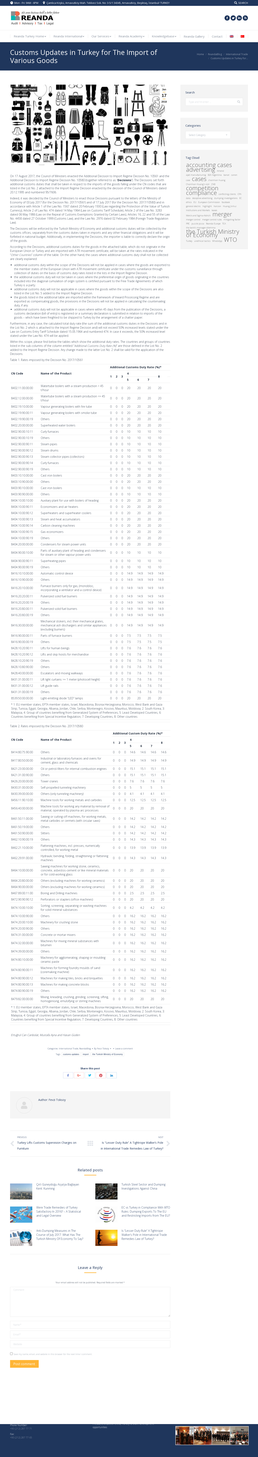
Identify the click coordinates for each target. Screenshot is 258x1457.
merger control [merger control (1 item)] (193, 219)
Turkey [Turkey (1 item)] (189, 241)
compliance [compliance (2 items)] (201, 193)
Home (200, 54)
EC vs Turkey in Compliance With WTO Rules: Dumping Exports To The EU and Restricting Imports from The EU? (146, 1211)
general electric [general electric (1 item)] (193, 206)
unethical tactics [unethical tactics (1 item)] (202, 241)
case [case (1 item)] (188, 180)
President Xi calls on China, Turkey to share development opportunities (123, 1425)
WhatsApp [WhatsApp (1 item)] (217, 241)
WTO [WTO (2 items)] (230, 239)
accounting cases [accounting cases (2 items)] (209, 165)
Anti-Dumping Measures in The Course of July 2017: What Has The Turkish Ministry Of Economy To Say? (59, 1235)
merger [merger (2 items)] (222, 214)
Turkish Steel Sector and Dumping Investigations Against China (143, 1186)
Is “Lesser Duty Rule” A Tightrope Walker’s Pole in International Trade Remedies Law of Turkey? (144, 1235)
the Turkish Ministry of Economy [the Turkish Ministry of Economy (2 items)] (212, 233)
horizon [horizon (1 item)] (217, 206)
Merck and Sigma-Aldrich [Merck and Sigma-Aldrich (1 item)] (198, 215)
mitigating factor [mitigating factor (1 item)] (232, 219)
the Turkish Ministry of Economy (107, 1054)
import (86, 1054)
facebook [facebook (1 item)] (226, 202)
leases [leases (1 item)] (214, 210)
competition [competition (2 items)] (202, 188)
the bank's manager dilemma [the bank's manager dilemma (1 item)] (200, 227)
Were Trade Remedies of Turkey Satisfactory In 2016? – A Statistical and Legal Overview (58, 1211)
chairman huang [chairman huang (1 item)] (216, 180)
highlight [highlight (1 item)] (207, 206)
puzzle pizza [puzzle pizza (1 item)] (197, 223)
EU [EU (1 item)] (195, 202)
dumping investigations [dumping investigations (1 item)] (225, 198)
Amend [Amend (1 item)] (220, 170)
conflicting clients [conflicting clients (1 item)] (227, 194)
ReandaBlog (215, 54)
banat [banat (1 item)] (226, 175)
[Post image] (21, 1191)
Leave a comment (124, 1048)
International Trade (237, 54)
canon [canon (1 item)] (234, 175)
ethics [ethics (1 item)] (189, 202)
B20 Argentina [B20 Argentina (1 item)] (215, 175)
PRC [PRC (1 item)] (188, 223)
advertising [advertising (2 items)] (200, 169)
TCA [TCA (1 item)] (224, 223)
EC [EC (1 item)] (240, 198)
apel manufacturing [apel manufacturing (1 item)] (196, 175)
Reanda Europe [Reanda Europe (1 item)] (213, 223)
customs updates (71, 1054)
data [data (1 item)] (188, 198)
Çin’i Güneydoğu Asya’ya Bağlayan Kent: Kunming (57, 1186)
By (101, 1048)
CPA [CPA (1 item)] (239, 194)
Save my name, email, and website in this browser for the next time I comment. (53, 1354)
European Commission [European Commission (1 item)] (209, 202)
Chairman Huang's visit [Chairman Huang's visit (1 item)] (197, 184)
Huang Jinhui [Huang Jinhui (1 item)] (229, 206)
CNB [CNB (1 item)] (213, 184)
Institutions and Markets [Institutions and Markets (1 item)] (198, 210)
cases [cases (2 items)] (199, 179)
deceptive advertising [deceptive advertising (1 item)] (202, 198)
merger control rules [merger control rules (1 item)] (212, 219)
